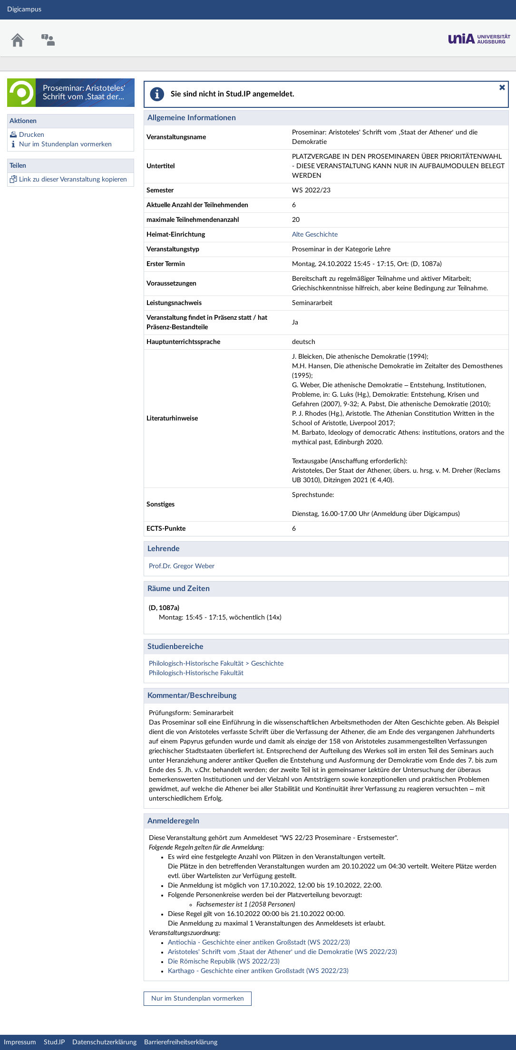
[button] (502, 87)
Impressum (20, 1042)
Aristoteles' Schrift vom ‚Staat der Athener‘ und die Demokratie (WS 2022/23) (282, 952)
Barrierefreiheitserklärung (180, 1042)
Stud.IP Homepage (479, 36)
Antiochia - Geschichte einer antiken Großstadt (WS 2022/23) (259, 942)
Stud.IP (54, 1042)
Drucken (31, 135)
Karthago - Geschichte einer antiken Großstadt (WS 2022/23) (258, 971)
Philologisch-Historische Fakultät (196, 673)
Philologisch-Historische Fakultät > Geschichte (216, 663)
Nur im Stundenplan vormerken (65, 144)
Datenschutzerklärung (104, 1042)
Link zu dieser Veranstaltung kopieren (73, 179)
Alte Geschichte (315, 234)
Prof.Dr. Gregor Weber (181, 566)
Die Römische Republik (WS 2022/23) (224, 961)
